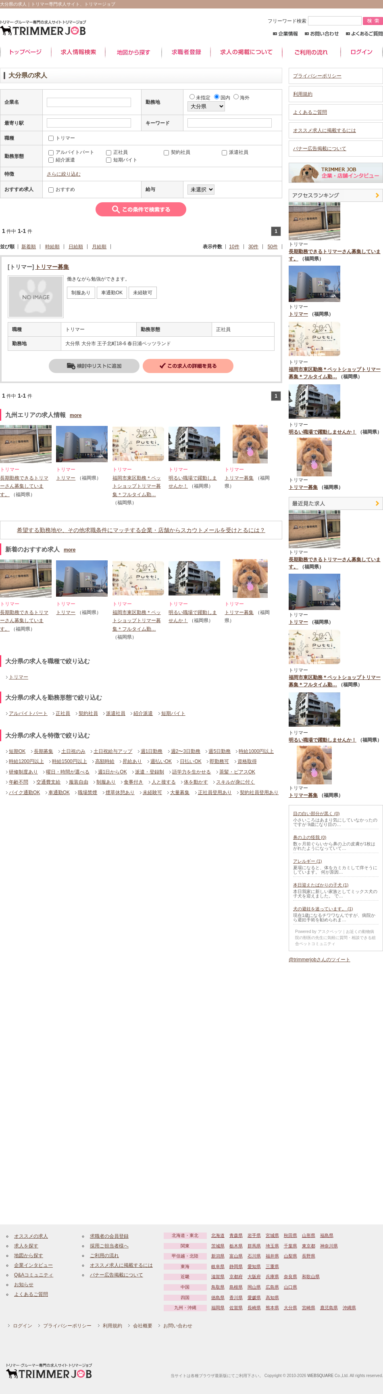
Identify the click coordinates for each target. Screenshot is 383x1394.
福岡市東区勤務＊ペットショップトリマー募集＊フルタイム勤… (136, 486)
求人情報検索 (78, 52)
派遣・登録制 (149, 772)
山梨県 (290, 1256)
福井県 (272, 1256)
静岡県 (236, 1266)
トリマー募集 (52, 267)
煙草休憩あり (120, 792)
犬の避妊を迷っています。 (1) (323, 908)
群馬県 (254, 1245)
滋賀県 (218, 1276)
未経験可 (152, 792)
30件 (253, 246)
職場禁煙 (87, 792)
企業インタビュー (33, 1265)
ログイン (362, 52)
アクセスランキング (336, 195)
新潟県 (218, 1256)
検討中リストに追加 (94, 366)
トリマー (65, 478)
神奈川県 (329, 1245)
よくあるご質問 (364, 33)
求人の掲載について (246, 52)
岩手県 (254, 1235)
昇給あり (132, 761)
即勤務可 (219, 761)
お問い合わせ (321, 33)
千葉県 (290, 1245)
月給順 (99, 246)
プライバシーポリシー (317, 76)
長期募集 (43, 751)
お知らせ (23, 1284)
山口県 (290, 1287)
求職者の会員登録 (109, 1236)
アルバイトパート (28, 713)
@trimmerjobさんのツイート (319, 959)
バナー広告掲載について (319, 148)
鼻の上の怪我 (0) (310, 837)
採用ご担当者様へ (109, 1246)
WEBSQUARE (320, 1375)
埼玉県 (272, 1245)
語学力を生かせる (191, 772)
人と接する (164, 782)
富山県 (236, 1256)
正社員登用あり (215, 792)
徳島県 (218, 1297)
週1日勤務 (152, 751)
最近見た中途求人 (336, 503)
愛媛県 (254, 1297)
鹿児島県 (329, 1307)
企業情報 (285, 33)
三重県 (272, 1266)
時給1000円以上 (256, 751)
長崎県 (254, 1307)
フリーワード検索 (315, 21)
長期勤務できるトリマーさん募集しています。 (24, 486)
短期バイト (173, 713)
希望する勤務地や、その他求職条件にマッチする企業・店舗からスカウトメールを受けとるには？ (141, 530)
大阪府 (254, 1276)
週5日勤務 (219, 751)
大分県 (290, 1307)
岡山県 (254, 1287)
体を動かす (196, 782)
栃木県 (236, 1245)
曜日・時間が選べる (68, 772)
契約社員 (88, 713)
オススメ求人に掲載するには (324, 130)
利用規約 (302, 94)
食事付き (133, 782)
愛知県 (254, 1266)
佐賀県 (236, 1307)
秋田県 (290, 1235)
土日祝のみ (73, 751)
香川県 (236, 1297)
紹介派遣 (143, 713)
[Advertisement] (69, 865)
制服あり (106, 782)
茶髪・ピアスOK (237, 772)
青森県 (236, 1235)
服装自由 (78, 782)
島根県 (236, 1287)
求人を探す (26, 1246)
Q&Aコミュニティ (33, 1275)
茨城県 (218, 1245)
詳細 (188, 366)
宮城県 (272, 1235)
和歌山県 (311, 1276)
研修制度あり (23, 772)
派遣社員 (115, 713)
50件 (273, 246)
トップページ (25, 52)
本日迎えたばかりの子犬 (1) (321, 885)
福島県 (326, 1235)
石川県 (254, 1256)
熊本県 (272, 1307)
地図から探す (133, 52)
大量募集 (179, 792)
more (75, 415)
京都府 (236, 1276)
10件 (234, 246)
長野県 (308, 1256)
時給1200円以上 (26, 761)
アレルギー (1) (307, 861)
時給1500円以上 (69, 761)
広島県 (272, 1287)
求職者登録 (186, 52)
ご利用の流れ (311, 52)
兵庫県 (272, 1276)
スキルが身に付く (235, 782)
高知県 (272, 1297)
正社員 (63, 713)
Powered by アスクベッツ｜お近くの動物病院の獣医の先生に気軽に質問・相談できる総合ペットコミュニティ (335, 937)
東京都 (308, 1245)
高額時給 (104, 761)
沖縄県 (349, 1307)
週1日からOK (112, 772)
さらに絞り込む (64, 174)
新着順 (28, 246)
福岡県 (218, 1307)
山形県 (308, 1235)
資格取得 (247, 761)
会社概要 (142, 1326)
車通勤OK (59, 792)
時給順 (52, 246)
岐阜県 (218, 1266)
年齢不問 (18, 782)
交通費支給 (48, 782)
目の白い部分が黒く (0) (316, 813)
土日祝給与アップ (113, 751)
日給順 (76, 246)
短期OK (17, 751)
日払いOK (190, 761)
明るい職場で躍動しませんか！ (322, 432)
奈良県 (290, 1276)
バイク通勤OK (24, 792)
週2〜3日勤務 (185, 751)
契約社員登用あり (259, 792)
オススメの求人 (31, 1236)
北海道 (218, 1235)
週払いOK (161, 761)
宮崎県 (308, 1307)
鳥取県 (218, 1287)
